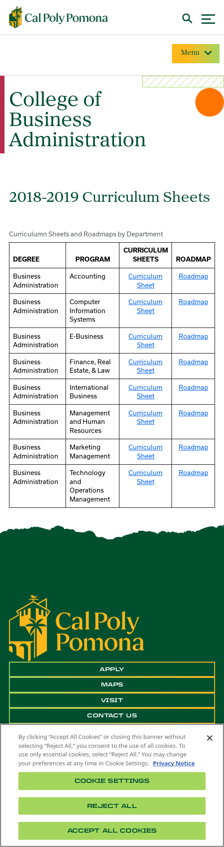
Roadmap (193, 276)
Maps (112, 684)
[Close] (210, 738)
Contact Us (112, 715)
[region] (112, 785)
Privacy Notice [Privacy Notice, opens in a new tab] (174, 763)
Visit (112, 700)
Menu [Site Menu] (196, 53)
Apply (112, 669)
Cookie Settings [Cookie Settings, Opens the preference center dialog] (112, 780)
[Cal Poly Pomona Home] (58, 17)
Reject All (111, 806)
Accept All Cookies (112, 830)
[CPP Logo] (76, 628)
